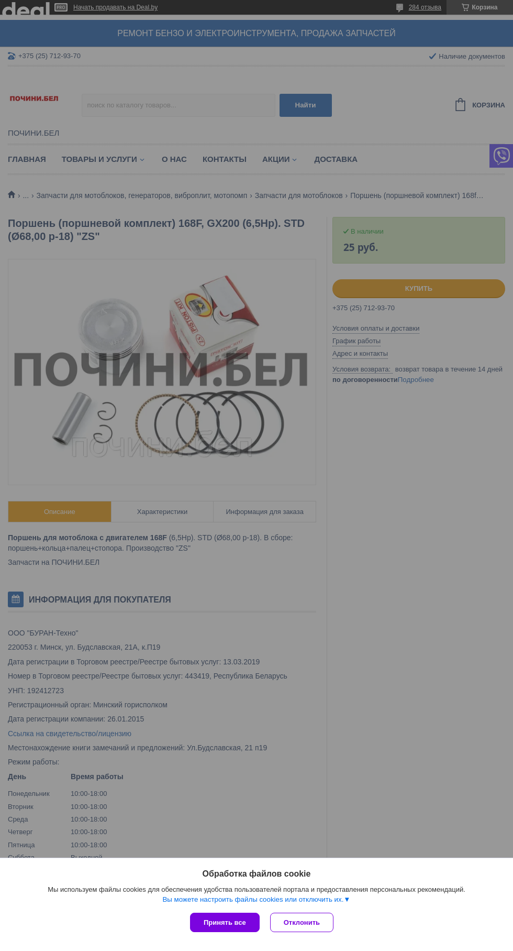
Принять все (225, 922)
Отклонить (302, 922)
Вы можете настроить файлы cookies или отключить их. (252, 899)
